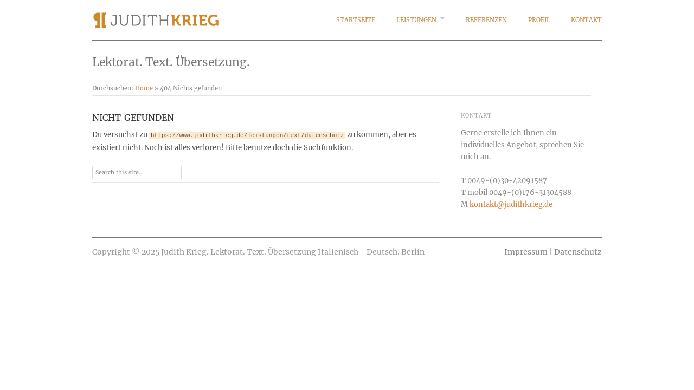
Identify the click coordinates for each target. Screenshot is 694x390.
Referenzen (486, 20)
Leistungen (416, 20)
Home (144, 88)
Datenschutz (578, 252)
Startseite (355, 20)
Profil (539, 20)
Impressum (526, 252)
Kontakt (586, 20)
